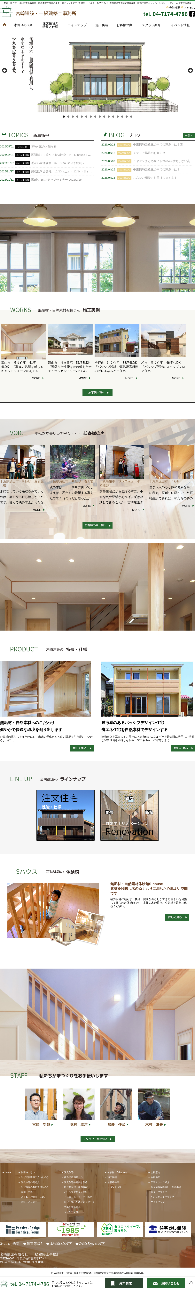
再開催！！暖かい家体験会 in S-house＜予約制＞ (65, 154)
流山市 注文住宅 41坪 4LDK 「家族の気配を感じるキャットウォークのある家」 (22, 367)
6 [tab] (86, 116)
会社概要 (174, 7)
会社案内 (155, 1172)
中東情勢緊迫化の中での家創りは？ (156, 169)
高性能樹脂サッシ (73, 1177)
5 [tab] (82, 116)
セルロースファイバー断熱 (78, 1197)
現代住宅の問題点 (30, 1182)
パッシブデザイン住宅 (76, 1192)
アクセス (189, 7)
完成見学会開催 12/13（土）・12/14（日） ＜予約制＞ (69, 171)
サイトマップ (158, 1201)
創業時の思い (28, 1172)
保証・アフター (29, 1201)
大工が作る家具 (72, 1207)
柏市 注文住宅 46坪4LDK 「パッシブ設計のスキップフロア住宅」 (163, 367)
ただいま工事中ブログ (162, 1197)
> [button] (190, 71)
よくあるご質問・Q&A (32, 1197)
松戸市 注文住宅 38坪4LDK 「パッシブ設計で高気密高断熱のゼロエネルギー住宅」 (117, 367)
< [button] (5, 71)
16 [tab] (131, 116)
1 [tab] (64, 116)
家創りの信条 (23, 25)
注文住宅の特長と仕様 (50, 25)
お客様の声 (124, 25)
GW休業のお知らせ (44, 146)
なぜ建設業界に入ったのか (35, 1177)
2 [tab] (68, 116)
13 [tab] (118, 116)
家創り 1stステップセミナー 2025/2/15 (56, 179)
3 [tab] (73, 116)
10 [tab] (104, 116)
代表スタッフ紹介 (160, 1182)
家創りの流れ (28, 1192)
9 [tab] (100, 116)
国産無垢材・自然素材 (76, 1187)
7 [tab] (91, 116)
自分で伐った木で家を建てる (79, 1201)
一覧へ (189, 135)
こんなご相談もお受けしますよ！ (155, 177)
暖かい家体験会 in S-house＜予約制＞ (58, 163)
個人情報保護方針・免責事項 (166, 1187)
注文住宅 (69, 1172)
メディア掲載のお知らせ (149, 152)
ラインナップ (77, 25)
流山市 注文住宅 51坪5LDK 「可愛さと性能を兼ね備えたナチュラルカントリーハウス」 (71, 367)
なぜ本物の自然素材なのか (35, 1187)
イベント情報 (180, 25)
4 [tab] (77, 116)
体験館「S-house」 (117, 1172)
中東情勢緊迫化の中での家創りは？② (158, 144)
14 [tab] (122, 116)
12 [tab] (113, 116)
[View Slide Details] (97, 72)
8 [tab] (95, 116)
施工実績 (102, 25)
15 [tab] (127, 116)
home (8, 1172)
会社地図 (155, 1177)
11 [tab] (109, 116)
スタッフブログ (159, 1192)
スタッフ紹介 (151, 25)
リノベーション (72, 1211)
